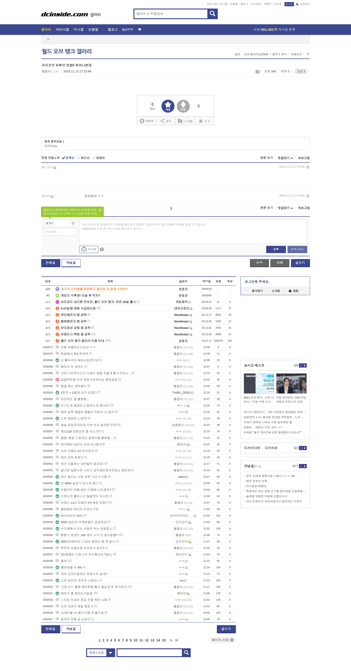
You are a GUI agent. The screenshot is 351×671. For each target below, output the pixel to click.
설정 (237, 54)
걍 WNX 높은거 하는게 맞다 (77, 483)
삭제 (307, 167)
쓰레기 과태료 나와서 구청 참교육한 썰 (268, 422)
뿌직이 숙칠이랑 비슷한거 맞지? (80, 548)
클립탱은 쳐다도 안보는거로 (77, 509)
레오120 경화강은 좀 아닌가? (78, 431)
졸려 (61, 561)
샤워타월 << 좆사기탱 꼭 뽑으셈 (80, 613)
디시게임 (256, 4)
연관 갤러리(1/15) (256, 54)
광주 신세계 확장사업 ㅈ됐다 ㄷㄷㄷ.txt (270, 476)
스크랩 (257, 72)
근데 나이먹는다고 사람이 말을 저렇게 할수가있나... (93, 373)
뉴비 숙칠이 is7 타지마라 (75, 451)
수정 (259, 263)
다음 (171, 640)
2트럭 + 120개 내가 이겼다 (76, 392)
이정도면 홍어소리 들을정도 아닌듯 (82, 496)
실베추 (146, 121)
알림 (293, 291)
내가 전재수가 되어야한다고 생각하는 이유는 (274, 501)
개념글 (71, 263)
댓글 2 (301, 71)
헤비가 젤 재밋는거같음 (74, 593)
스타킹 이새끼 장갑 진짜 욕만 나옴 (81, 600)
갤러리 (46, 29)
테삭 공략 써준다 (69, 457)
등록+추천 (297, 249)
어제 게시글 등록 (274, 29)
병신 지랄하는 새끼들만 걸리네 (79, 464)
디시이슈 (271, 448)
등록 (276, 249)
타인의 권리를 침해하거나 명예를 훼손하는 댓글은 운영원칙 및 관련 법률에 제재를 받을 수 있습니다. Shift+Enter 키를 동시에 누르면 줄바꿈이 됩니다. (144, 226)
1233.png (50, 146)
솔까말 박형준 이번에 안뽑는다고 (267, 496)
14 (158, 640)
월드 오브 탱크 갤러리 (67, 51)
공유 (166, 120)
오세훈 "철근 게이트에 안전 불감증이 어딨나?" (272, 432)
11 (141, 640)
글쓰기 (300, 263)
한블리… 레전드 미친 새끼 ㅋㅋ (263, 427)
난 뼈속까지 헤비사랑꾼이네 (77, 360)
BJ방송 (127, 29)
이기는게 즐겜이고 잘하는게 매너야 (82, 405)
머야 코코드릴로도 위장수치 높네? (81, 574)
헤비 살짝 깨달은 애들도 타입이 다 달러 (85, 412)
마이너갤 (212, 4)
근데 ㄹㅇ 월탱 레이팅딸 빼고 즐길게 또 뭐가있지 (91, 587)
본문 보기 (266, 158)
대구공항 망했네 (256, 486)
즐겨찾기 (257, 291)
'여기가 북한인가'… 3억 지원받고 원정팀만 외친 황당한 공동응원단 (275, 412)
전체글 (50, 263)
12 (147, 640)
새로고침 (304, 158)
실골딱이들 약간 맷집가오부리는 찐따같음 (86, 379)
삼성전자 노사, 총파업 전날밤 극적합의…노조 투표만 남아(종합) (275, 417)
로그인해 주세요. (257, 282)
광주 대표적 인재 (256, 481)
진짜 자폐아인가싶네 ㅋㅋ (75, 347)
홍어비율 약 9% (69, 567)
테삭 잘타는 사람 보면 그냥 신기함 (81, 477)
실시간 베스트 (254, 365)
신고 (204, 120)
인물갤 (234, 4)
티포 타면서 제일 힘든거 (74, 606)
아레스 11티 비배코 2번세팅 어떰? (81, 502)
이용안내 (296, 54)
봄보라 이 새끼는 (69, 366)
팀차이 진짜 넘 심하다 (73, 619)
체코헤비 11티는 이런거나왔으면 (80, 444)
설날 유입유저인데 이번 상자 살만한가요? (86, 425)
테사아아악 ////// (69, 515)
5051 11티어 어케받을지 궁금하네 (81, 522)
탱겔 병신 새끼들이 (71, 386)
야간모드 (303, 4)
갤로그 (244, 4)
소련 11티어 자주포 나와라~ (77, 580)
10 (135, 640)
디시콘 (278, 4)
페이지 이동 (223, 640)
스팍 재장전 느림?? (71, 418)
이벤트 (267, 4)
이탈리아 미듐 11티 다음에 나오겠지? (83, 490)
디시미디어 (252, 448)
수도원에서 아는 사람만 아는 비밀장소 (84, 528)
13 (153, 640)
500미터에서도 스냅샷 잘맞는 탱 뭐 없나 (85, 541)
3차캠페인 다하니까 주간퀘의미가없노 (84, 554)
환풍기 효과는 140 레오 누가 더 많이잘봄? (87, 535)
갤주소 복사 (279, 54)
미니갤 (223, 4)
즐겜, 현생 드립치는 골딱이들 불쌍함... (84, 438)
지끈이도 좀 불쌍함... (72, 399)
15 (164, 640)
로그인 (289, 4)
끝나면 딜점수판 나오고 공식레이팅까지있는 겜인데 (93, 470)
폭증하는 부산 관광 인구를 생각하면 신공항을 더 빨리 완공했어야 (276, 491)
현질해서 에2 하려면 (72, 354)
